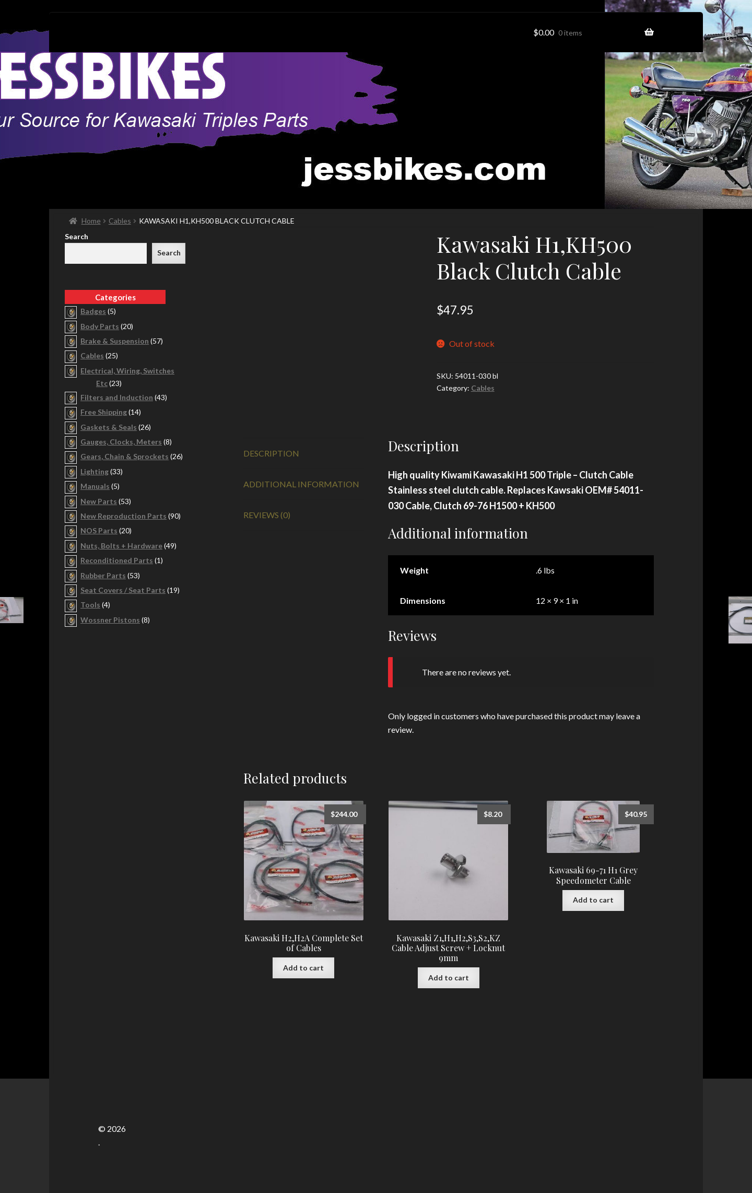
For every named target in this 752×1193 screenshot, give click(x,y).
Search (76, 236)
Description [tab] (271, 453)
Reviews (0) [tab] (266, 515)
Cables (120, 220)
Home (91, 220)
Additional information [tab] (301, 484)
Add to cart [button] (303, 967)
